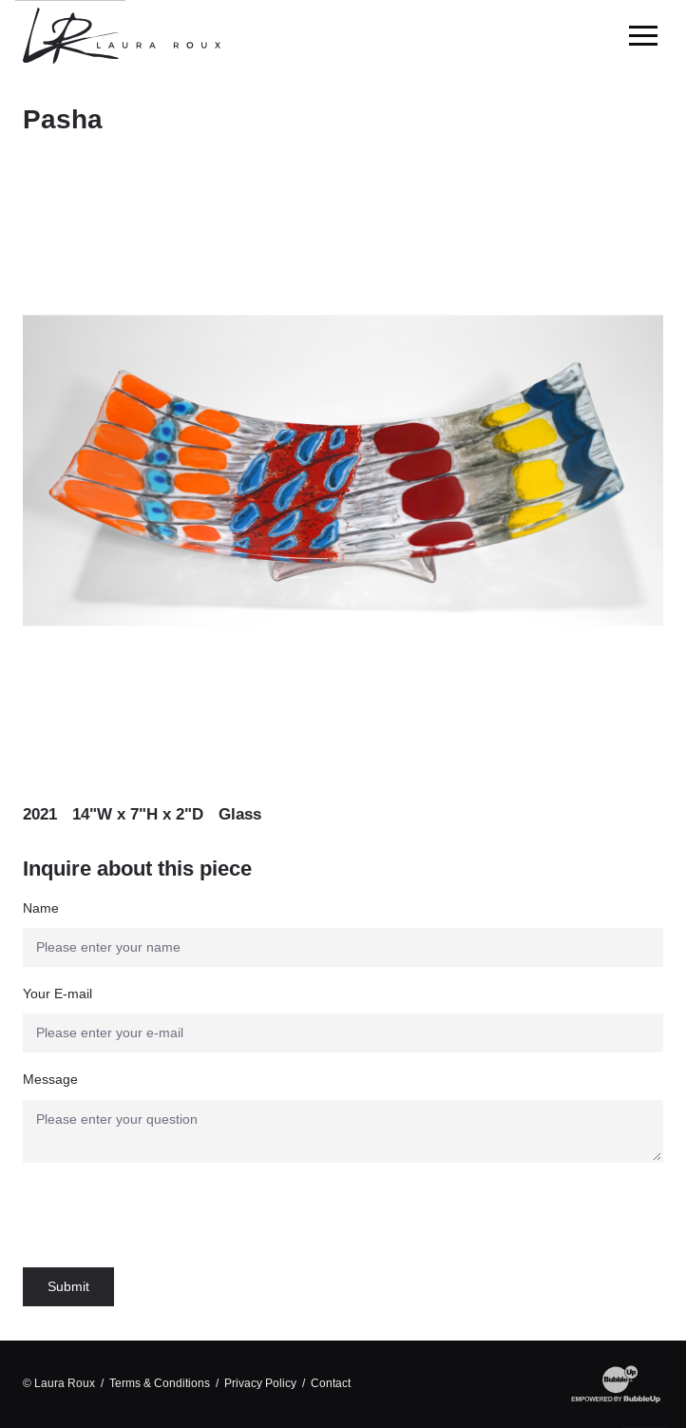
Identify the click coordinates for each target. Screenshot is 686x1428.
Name (41, 908)
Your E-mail (57, 993)
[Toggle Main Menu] (643, 35)
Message (50, 1079)
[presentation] (167, 1215)
